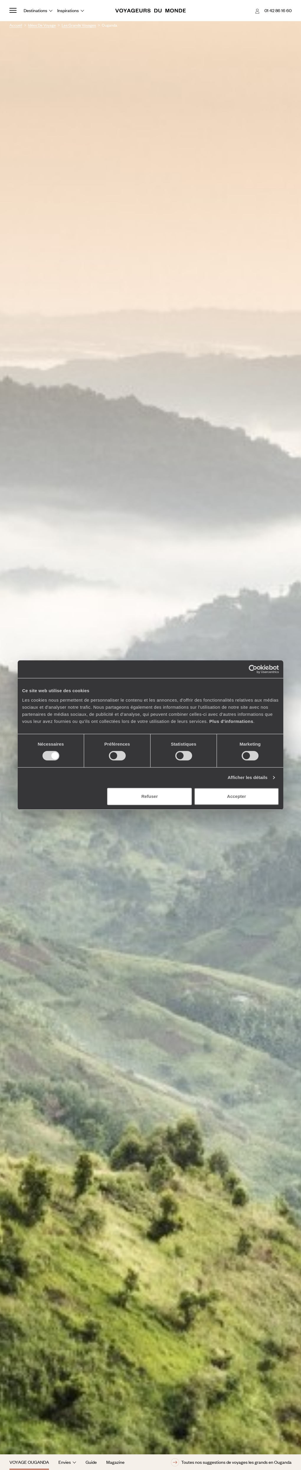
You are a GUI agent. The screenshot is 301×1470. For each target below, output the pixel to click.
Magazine (115, 1462)
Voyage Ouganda (29, 1462)
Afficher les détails (247, 777)
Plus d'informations (231, 721)
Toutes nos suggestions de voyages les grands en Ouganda (231, 1462)
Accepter (236, 796)
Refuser (149, 796)
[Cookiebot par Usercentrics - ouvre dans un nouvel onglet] (253, 669)
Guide (91, 1462)
